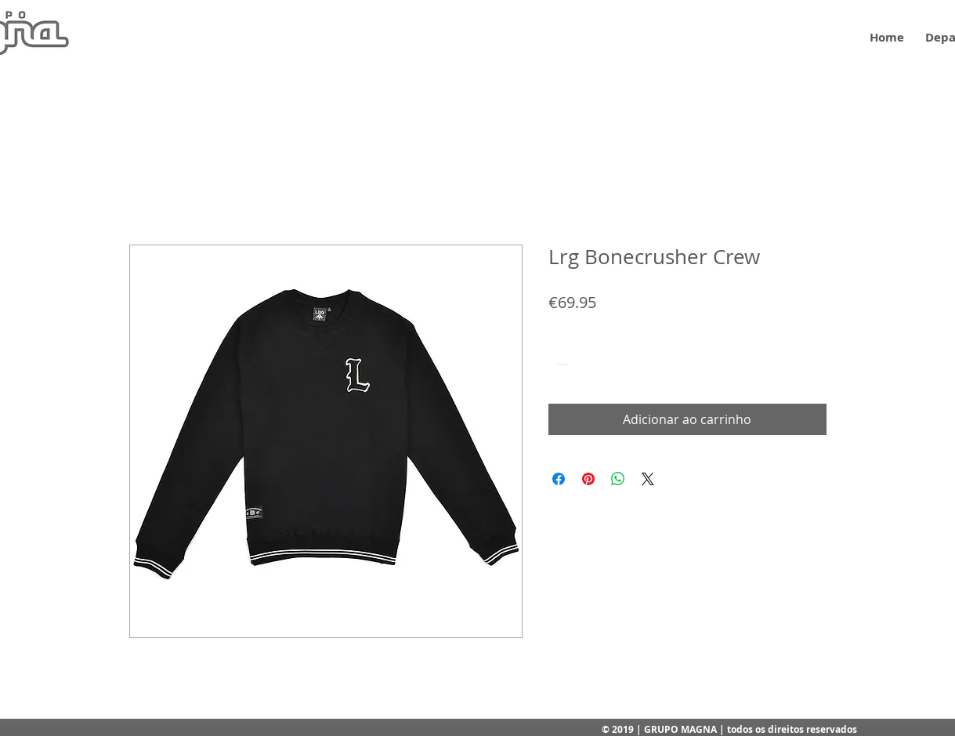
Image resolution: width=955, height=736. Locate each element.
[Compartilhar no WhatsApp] (618, 479)
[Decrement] (560, 364)
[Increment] (608, 364)
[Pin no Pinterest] (588, 479)
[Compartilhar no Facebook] (558, 479)
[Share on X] (647, 479)
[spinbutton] (584, 364)
